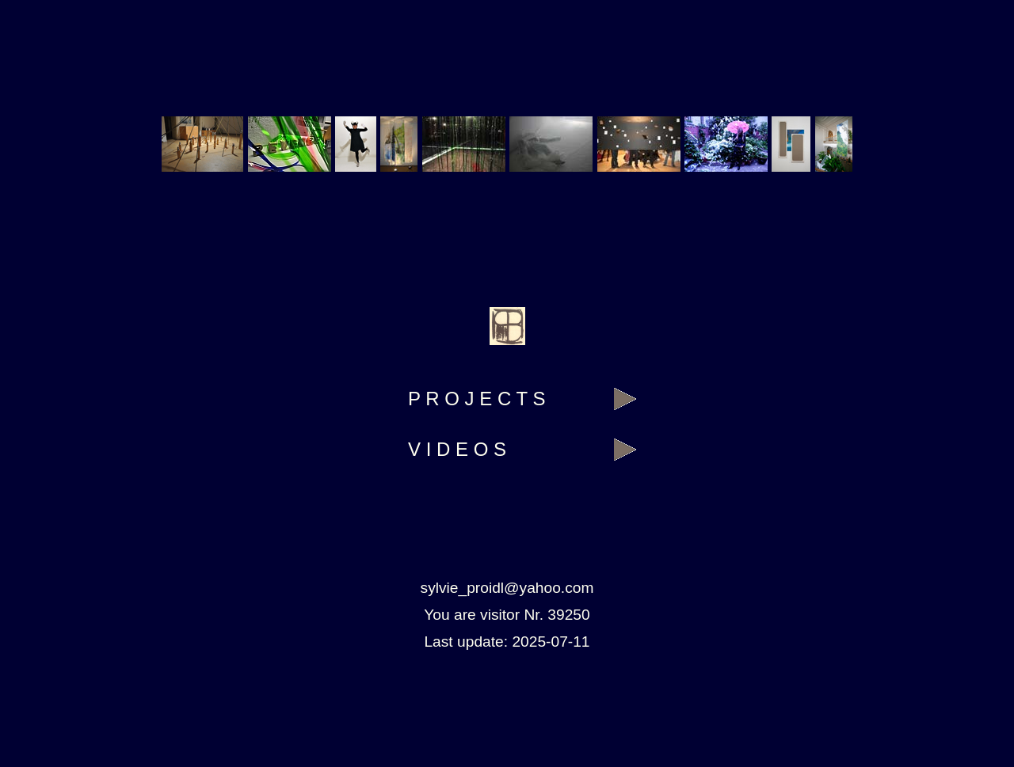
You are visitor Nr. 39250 (506, 614)
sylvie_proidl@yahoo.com (507, 587)
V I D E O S (457, 449)
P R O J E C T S (476, 398)
